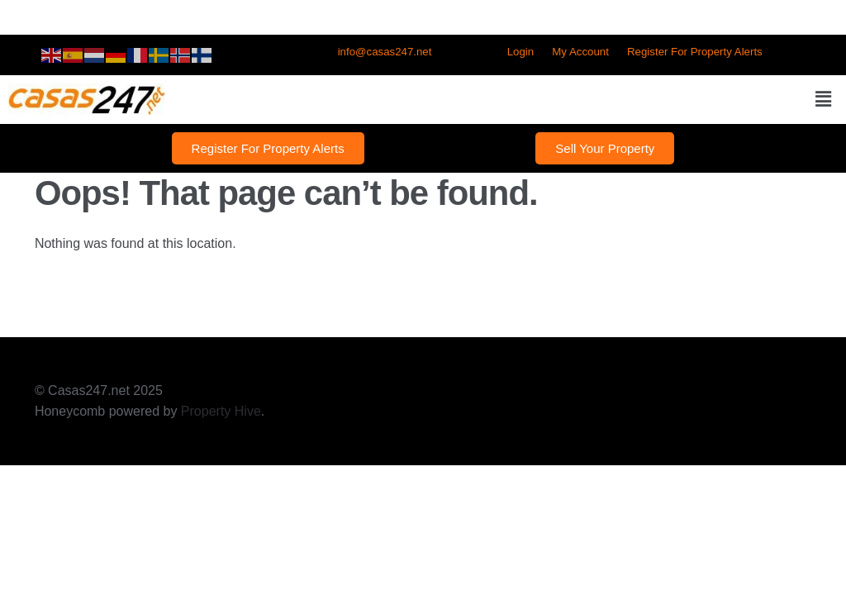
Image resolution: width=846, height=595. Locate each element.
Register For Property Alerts (695, 51)
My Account (580, 51)
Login (520, 51)
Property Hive (221, 411)
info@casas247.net (385, 51)
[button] (824, 99)
